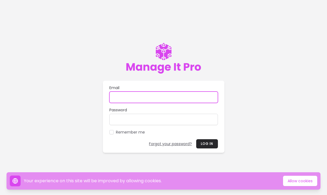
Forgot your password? (170, 144)
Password (118, 110)
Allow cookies (300, 181)
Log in (207, 143)
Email (114, 87)
